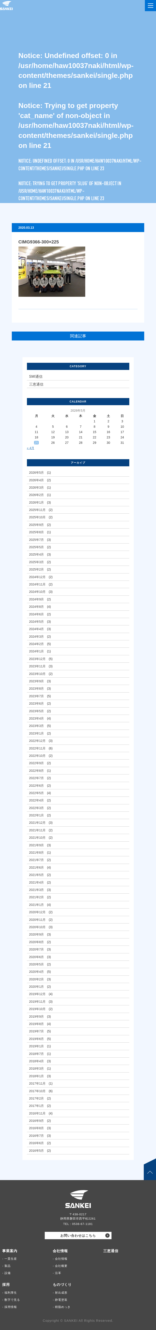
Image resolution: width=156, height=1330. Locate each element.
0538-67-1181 (82, 1224)
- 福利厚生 (9, 1292)
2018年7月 (36, 1054)
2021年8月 (36, 852)
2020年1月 (36, 986)
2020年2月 (36, 979)
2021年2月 (36, 897)
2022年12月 (37, 741)
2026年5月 (36, 472)
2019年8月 (36, 1024)
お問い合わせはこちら (78, 1235)
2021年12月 (37, 822)
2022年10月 (37, 755)
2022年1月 (36, 815)
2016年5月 (36, 1150)
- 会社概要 (60, 1266)
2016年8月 (36, 1128)
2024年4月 (36, 629)
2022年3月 (36, 808)
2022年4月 (36, 800)
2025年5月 (36, 547)
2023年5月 (36, 711)
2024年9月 (36, 599)
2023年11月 (37, 666)
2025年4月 (36, 554)
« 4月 (30, 448)
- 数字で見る (11, 1299)
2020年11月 (37, 919)
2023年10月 (37, 674)
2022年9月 (36, 763)
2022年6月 (36, 785)
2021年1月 (36, 905)
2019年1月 (36, 1046)
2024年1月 (36, 651)
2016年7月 (36, 1135)
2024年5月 (36, 621)
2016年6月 (36, 1143)
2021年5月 (36, 875)
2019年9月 (36, 1016)
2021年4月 (36, 882)
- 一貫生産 (9, 1258)
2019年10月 (37, 1009)
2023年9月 (36, 681)
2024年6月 (36, 614)
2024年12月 (37, 577)
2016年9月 (36, 1121)
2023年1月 (36, 733)
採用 (6, 1284)
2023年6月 (36, 703)
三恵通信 (36, 384)
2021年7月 (36, 860)
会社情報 (60, 1251)
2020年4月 (36, 971)
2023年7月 (36, 696)
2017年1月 (36, 1106)
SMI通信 (36, 376)
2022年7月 (36, 778)
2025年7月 (36, 540)
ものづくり (62, 1284)
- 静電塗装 (60, 1299)
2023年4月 (36, 718)
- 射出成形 (60, 1292)
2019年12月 (37, 994)
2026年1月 (36, 502)
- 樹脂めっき (62, 1307)
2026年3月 (36, 487)
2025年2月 (36, 569)
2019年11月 (37, 1001)
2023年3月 (36, 726)
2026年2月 (36, 495)
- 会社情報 (60, 1258)
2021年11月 (37, 830)
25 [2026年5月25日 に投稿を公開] (36, 442)
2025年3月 (36, 562)
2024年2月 (36, 644)
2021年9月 (36, 845)
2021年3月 (36, 890)
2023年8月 (36, 688)
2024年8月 (36, 606)
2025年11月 (37, 510)
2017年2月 (36, 1098)
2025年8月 (36, 532)
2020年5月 (36, 964)
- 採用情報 (9, 1307)
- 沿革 (57, 1273)
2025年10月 (37, 517)
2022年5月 (36, 793)
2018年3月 (36, 1068)
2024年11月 (37, 584)
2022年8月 (36, 770)
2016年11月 (37, 1113)
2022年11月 (37, 748)
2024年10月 (37, 591)
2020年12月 (37, 912)
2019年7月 (36, 1031)
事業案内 (9, 1251)
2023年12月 (37, 659)
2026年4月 (36, 480)
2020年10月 (37, 927)
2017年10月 (37, 1091)
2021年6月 (36, 867)
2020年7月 (36, 949)
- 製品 (6, 1266)
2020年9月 (36, 934)
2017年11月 (37, 1083)
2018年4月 (36, 1061)
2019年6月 (36, 1039)
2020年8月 (36, 942)
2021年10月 (37, 837)
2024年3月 (36, 636)
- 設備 (6, 1273)
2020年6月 (36, 957)
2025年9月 (36, 525)
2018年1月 (36, 1076)
